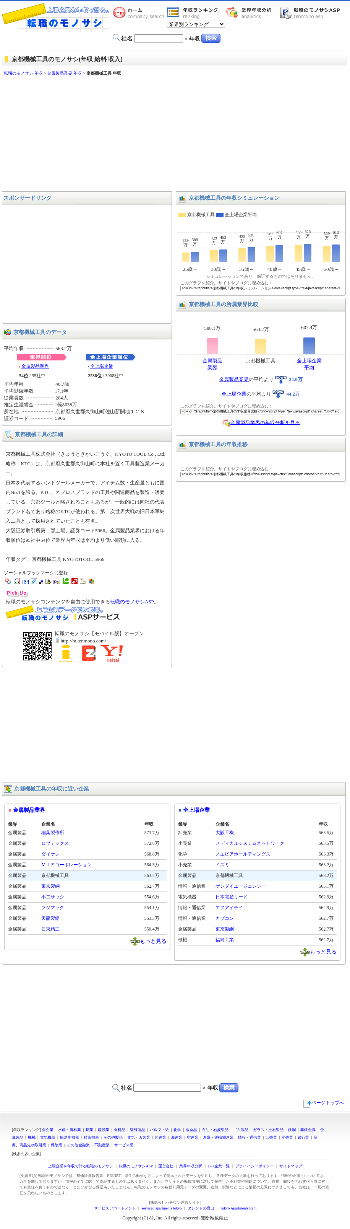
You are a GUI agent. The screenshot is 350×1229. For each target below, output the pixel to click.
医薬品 (191, 1130)
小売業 (287, 1137)
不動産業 (102, 1145)
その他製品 (113, 1137)
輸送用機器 (69, 1137)
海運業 (176, 1137)
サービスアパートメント (115, 1208)
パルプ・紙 (159, 1130)
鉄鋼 (292, 1130)
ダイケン (50, 854)
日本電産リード (232, 897)
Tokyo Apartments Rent (238, 1208)
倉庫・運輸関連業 (218, 1137)
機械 (32, 1137)
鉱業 (89, 1130)
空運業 (192, 1137)
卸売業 (271, 1137)
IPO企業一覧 (218, 1166)
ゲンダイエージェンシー (241, 886)
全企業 (47, 1130)
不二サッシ (52, 897)
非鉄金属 (308, 1130)
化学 (177, 1130)
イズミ (222, 864)
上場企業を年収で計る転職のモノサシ (80, 1166)
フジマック (52, 907)
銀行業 (303, 1137)
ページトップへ (323, 1102)
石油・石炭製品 (215, 1130)
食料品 (119, 1130)
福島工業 (225, 939)
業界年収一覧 (193, 12)
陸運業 (160, 1137)
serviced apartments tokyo (162, 1208)
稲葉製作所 (52, 832)
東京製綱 (50, 886)
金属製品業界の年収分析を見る (265, 422)
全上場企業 (101, 366)
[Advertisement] (125, 133)
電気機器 (47, 1137)
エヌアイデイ (229, 907)
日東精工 (50, 929)
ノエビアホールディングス (243, 854)
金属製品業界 (35, 366)
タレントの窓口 (201, 1208)
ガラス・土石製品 (268, 1130)
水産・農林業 (69, 1130)
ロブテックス (55, 843)
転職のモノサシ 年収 (23, 73)
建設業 (103, 1130)
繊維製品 (137, 1130)
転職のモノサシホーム (140, 12)
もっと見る (153, 941)
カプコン (225, 918)
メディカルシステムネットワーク (250, 843)
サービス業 (123, 1145)
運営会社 (165, 1166)
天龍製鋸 (50, 918)
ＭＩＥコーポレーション (66, 864)
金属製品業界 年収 (64, 73)
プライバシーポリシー (254, 1166)
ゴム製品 (240, 1130)
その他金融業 (78, 1145)
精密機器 (91, 1137)
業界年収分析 (252, 12)
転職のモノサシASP (311, 12)
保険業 (56, 1145)
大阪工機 (225, 832)
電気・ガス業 (138, 1137)
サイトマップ (290, 1166)
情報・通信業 (249, 1137)
